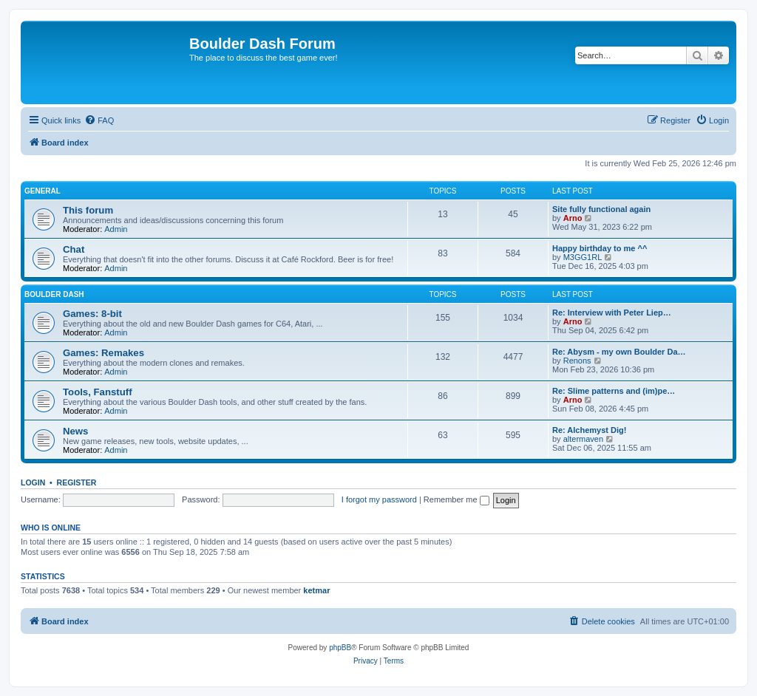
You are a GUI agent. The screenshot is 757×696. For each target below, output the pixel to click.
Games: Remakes (103, 352)
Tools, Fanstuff (97, 392)
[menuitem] (99, 120)
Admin (115, 229)
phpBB (340, 648)
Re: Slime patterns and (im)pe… (613, 390)
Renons (577, 360)
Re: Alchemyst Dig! (589, 430)
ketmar (316, 590)
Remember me (456, 499)
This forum (88, 210)
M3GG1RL (582, 257)
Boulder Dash (54, 294)
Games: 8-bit (92, 313)
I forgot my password (379, 499)
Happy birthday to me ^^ (599, 248)
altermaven (583, 438)
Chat (73, 249)
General (42, 191)
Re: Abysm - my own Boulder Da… (619, 351)
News (75, 431)
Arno (573, 218)
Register (77, 482)
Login (33, 482)
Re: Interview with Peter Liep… (611, 312)
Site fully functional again (601, 209)
